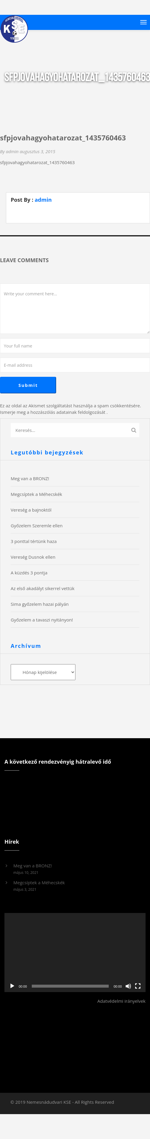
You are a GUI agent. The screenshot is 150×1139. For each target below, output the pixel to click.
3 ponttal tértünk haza (34, 541)
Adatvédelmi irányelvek (121, 1001)
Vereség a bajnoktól (31, 510)
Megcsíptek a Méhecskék (36, 494)
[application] (75, 952)
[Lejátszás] (12, 986)
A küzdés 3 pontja (29, 573)
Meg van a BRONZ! (30, 478)
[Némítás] (128, 986)
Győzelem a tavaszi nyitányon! (42, 620)
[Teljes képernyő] (138, 986)
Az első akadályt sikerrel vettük (43, 588)
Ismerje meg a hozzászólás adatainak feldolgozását (52, 412)
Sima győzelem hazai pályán (40, 604)
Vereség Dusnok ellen (33, 557)
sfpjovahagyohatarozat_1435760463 (37, 162)
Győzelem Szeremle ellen (37, 525)
